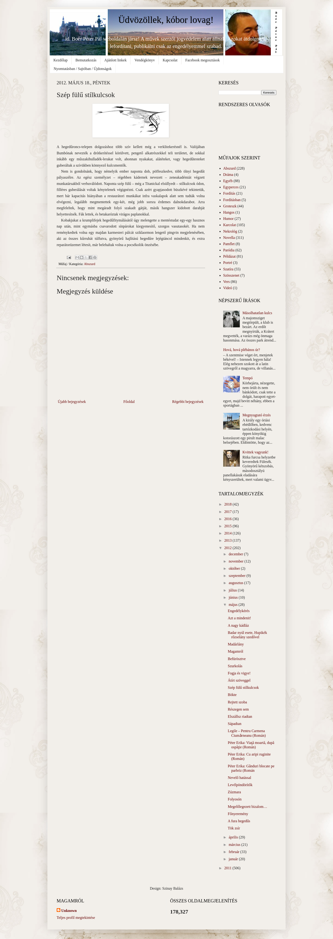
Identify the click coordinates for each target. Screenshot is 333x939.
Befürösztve (237, 659)
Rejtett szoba (237, 702)
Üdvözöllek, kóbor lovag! (165, 20)
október (235, 568)
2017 (228, 512)
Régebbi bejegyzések (188, 402)
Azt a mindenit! (239, 618)
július (233, 590)
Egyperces (231, 187)
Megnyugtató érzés (256, 415)
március (235, 845)
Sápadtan (234, 724)
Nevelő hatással (239, 778)
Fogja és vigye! (239, 673)
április (234, 837)
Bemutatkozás (85, 60)
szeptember (238, 576)
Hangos (228, 212)
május (233, 605)
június (234, 597)
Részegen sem (238, 709)
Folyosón (235, 799)
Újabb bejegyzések (72, 402)
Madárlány (236, 644)
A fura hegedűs (239, 821)
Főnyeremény (238, 814)
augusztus (236, 583)
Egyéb (228, 181)
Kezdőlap (60, 60)
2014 (228, 533)
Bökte (232, 695)
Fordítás (229, 193)
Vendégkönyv (144, 60)
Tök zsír (234, 828)
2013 (228, 540)
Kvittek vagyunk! (255, 452)
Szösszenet (231, 275)
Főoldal (129, 402)
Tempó (247, 378)
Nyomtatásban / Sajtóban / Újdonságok (83, 69)
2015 (228, 526)
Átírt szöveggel (239, 680)
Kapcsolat (170, 60)
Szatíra (228, 269)
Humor (228, 219)
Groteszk (230, 206)
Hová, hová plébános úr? (241, 350)
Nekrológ (230, 231)
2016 (228, 519)
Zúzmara (234, 792)
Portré (227, 263)
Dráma (228, 175)
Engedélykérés (239, 611)
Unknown (69, 911)
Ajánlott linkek (115, 60)
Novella (229, 238)
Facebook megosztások (202, 60)
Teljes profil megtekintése (76, 918)
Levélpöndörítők (240, 785)
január (234, 859)
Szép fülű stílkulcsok (243, 687)
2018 (228, 504)
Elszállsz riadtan (240, 716)
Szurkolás (235, 666)
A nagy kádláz (238, 625)
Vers (226, 282)
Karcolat (229, 225)
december (236, 554)
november (236, 561)
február (234, 852)
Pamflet (229, 244)
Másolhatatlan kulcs (257, 313)
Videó (227, 288)
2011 (228, 868)
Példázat (229, 256)
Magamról (235, 651)
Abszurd (89, 264)
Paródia (228, 250)
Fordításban (232, 200)
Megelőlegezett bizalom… (247, 807)
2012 (228, 548)
